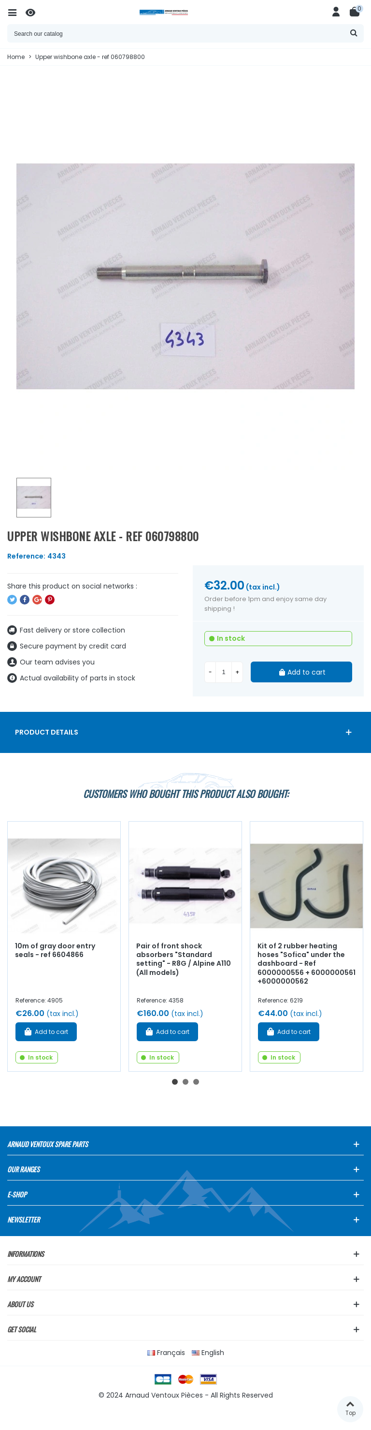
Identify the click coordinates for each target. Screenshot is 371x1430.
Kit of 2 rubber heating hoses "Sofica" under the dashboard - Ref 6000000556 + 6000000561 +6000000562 (306, 964)
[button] (175, 1082)
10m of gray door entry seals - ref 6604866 (55, 950)
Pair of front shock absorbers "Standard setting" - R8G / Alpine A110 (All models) (183, 959)
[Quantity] (223, 672)
